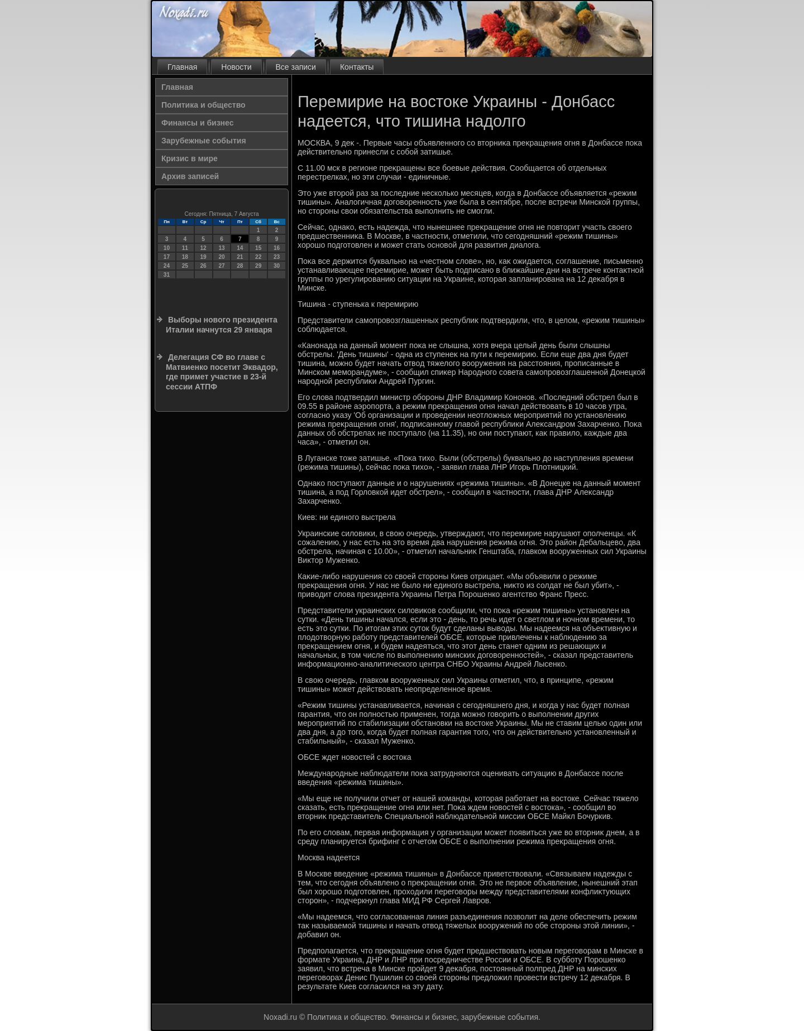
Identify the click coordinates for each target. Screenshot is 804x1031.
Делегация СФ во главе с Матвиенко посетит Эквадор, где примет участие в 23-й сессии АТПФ (222, 372)
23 (277, 257)
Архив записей (190, 176)
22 (258, 257)
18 (185, 257)
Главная (182, 66)
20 (221, 257)
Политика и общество (203, 104)
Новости (236, 66)
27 (221, 266)
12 (203, 248)
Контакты (357, 66)
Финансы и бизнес (197, 122)
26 (203, 266)
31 (167, 275)
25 (185, 266)
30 (277, 266)
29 (258, 266)
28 (240, 266)
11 (185, 248)
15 (258, 248)
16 (277, 248)
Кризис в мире (189, 158)
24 (167, 266)
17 (167, 257)
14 (240, 248)
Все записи (296, 66)
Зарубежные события (203, 140)
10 (167, 248)
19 (203, 257)
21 (240, 257)
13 (221, 248)
